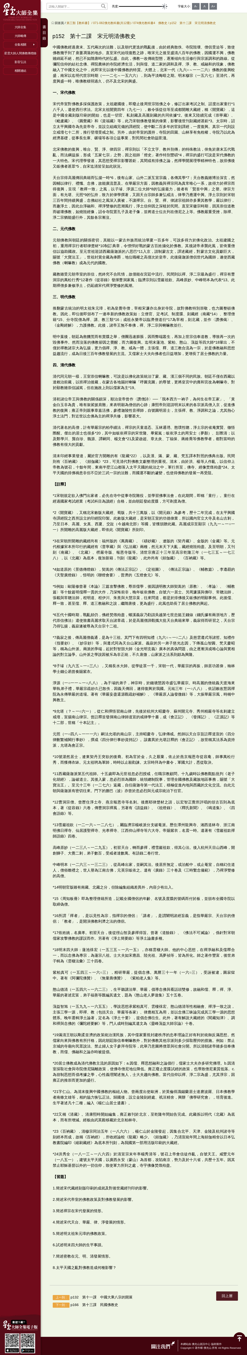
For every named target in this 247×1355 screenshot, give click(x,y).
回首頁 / (60, 23)
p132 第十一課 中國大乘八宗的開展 (92, 1297)
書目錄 (44, 32)
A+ (213, 6)
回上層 (227, 1296)
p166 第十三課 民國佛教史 (85, 1305)
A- (195, 6)
